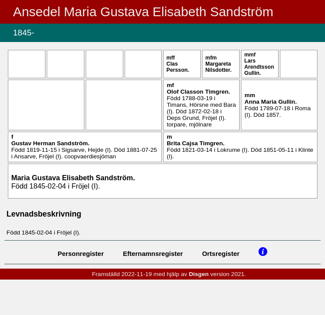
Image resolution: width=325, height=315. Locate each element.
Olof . (198, 91)
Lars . (259, 67)
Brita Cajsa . (195, 143)
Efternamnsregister (153, 253)
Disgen (199, 274)
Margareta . (219, 67)
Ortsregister (221, 253)
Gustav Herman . (50, 143)
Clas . (178, 67)
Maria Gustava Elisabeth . (73, 178)
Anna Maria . (271, 101)
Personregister (81, 253)
